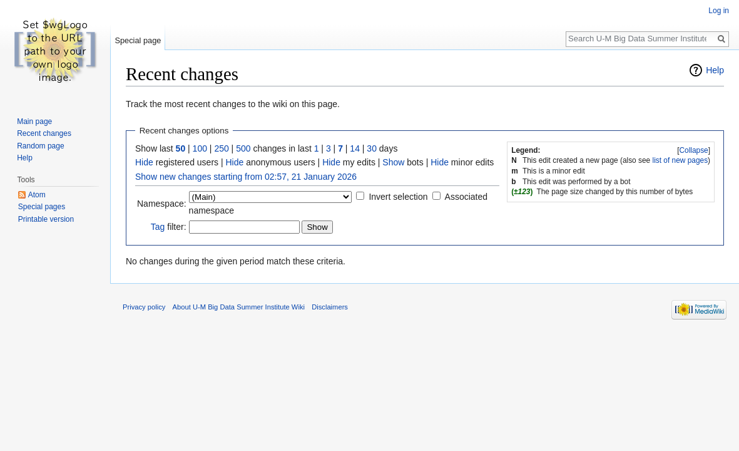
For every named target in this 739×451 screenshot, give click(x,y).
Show (393, 162)
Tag (158, 227)
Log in (718, 10)
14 (355, 148)
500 (243, 148)
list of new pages (680, 160)
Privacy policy (144, 307)
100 (200, 148)
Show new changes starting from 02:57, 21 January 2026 (246, 177)
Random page (40, 146)
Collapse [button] (693, 150)
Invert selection (398, 197)
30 (372, 148)
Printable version (46, 219)
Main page (34, 121)
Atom (37, 194)
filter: (168, 227)
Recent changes (44, 133)
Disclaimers (330, 307)
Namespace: (161, 204)
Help (715, 70)
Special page (138, 40)
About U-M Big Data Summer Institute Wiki (239, 307)
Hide (144, 162)
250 (221, 148)
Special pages (41, 206)
